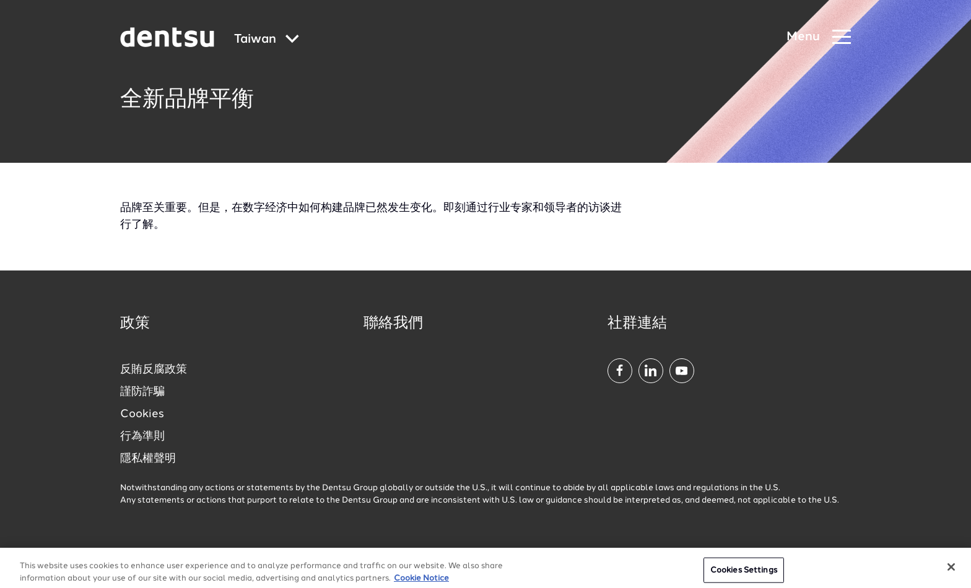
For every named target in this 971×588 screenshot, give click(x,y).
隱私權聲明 (148, 458)
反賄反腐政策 (153, 369)
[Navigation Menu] (818, 37)
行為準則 (142, 436)
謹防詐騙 (142, 391)
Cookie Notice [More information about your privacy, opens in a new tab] (421, 583)
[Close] (951, 572)
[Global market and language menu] (266, 40)
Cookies (142, 414)
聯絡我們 (393, 323)
